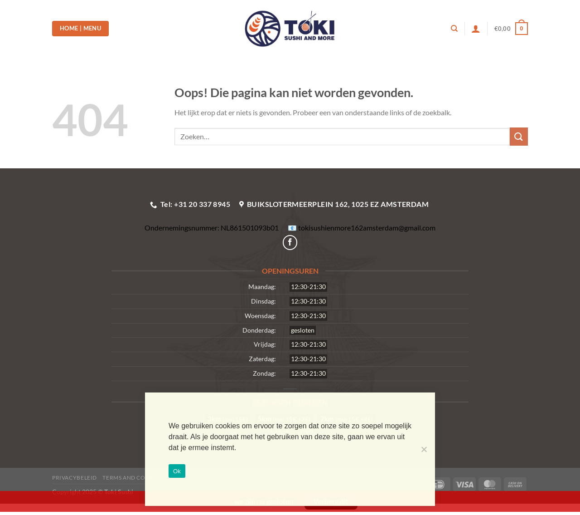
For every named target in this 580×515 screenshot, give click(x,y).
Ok (177, 471)
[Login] (475, 29)
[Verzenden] (519, 136)
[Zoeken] (454, 28)
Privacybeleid (74, 477)
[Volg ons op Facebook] (290, 242)
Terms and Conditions (138, 477)
